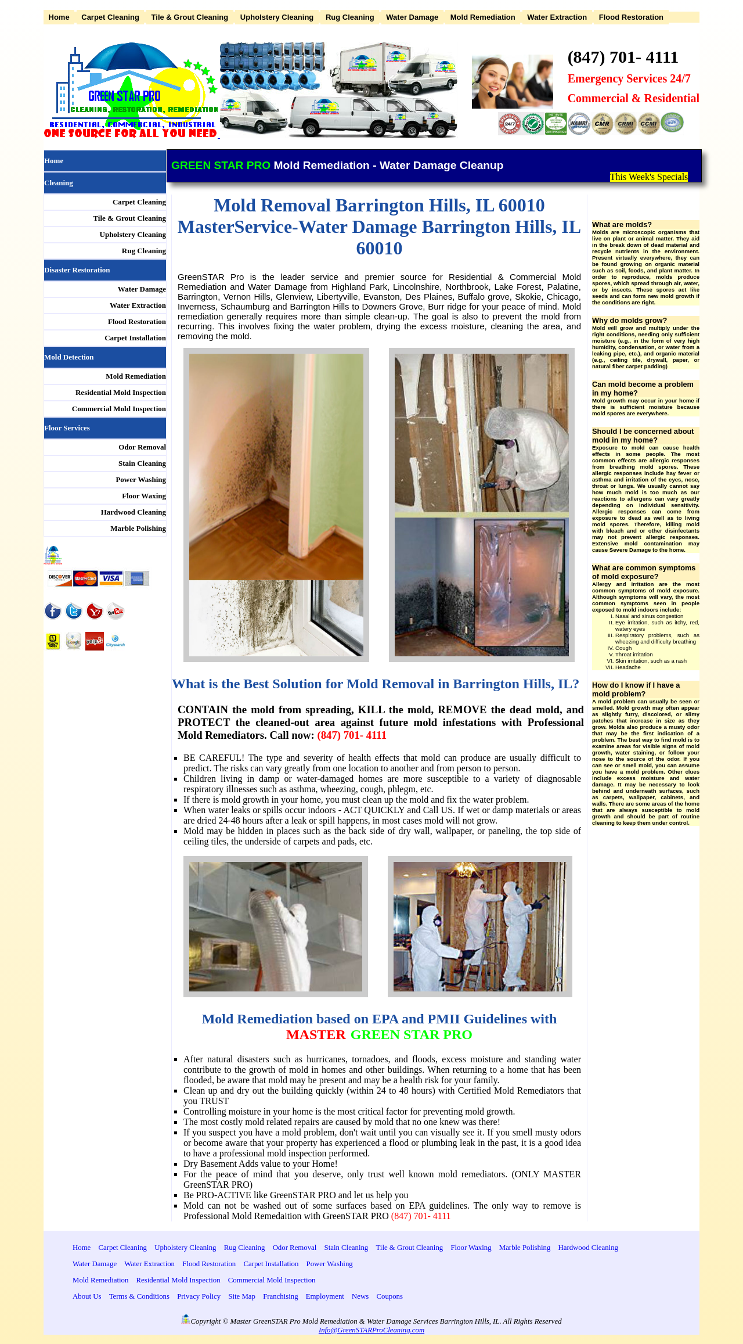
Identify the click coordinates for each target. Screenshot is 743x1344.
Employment (325, 1296)
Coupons (389, 1296)
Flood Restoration (631, 17)
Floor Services (67, 427)
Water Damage (412, 17)
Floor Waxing (144, 495)
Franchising (280, 1296)
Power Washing (141, 479)
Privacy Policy (199, 1296)
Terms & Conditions (139, 1296)
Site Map (241, 1296)
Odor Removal (142, 447)
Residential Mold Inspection (120, 392)
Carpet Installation (135, 337)
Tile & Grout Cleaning (190, 17)
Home (59, 17)
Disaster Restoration (77, 269)
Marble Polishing (138, 528)
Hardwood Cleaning (133, 512)
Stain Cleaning (142, 463)
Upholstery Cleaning (276, 17)
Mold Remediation (482, 17)
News (360, 1296)
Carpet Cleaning (110, 17)
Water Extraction (557, 17)
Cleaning (58, 182)
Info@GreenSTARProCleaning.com (371, 1330)
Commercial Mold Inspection (119, 408)
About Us (87, 1296)
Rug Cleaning (350, 17)
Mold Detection (69, 357)
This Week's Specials (649, 177)
